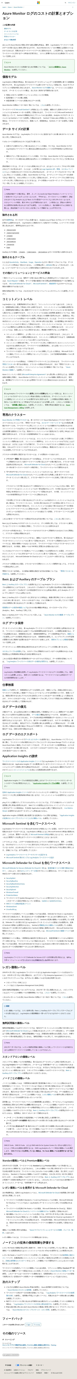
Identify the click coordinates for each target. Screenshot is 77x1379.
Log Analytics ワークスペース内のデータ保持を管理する (27, 661)
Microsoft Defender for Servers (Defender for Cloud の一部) (23, 868)
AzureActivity (14, 262)
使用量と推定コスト (19, 405)
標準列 (9, 220)
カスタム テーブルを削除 (11, 651)
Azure (10, 7)
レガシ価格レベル (48, 1094)
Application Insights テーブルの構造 (46, 783)
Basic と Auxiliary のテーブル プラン (15, 584)
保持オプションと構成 (59, 639)
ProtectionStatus (12, 895)
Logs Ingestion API (48, 169)
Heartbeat (23, 262)
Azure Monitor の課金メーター (62, 1271)
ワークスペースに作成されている (34, 960)
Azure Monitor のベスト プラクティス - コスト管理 (31, 1310)
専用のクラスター (9, 36)
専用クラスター (8, 364)
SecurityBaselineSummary (15, 884)
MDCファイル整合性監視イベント (18, 904)
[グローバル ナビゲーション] (2, 3)
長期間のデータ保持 (9, 607)
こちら (42, 105)
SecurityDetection (12, 887)
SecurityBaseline (12, 881)
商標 (45, 1373)
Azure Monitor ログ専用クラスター (14, 420)
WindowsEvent (11, 906)
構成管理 (52, 283)
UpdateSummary (55, 901)
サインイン (71, 3)
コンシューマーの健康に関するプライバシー (18, 1373)
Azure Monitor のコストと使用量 (19, 1290)
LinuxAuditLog (11, 909)
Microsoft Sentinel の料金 (40, 834)
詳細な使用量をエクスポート (16, 1261)
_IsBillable (48, 265)
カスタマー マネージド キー (52, 423)
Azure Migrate (12, 281)
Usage (31, 262)
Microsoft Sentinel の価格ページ (57, 931)
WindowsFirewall (12, 892)
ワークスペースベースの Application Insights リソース (21, 761)
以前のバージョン (19, 1370)
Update (44, 901)
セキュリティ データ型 (29, 871)
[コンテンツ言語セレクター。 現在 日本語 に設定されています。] (8, 1365)
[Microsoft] (38, 2)
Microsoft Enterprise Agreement (33, 374)
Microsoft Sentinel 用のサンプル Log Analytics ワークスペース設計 (30, 857)
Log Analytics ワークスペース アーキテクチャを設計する (26, 855)
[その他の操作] (73, 7)
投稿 (37, 1370)
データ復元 (36, 715)
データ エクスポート (32, 739)
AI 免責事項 (7, 1370)
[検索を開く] (65, 3)
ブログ (30, 1370)
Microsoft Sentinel (22, 109)
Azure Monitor (18, 7)
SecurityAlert (10, 878)
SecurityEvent (11, 889)
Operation (38, 262)
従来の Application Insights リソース (15, 792)
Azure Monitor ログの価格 (41, 87)
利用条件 (39, 1373)
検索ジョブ (23, 607)
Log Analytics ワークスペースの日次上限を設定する (33, 1304)
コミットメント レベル (11, 34)
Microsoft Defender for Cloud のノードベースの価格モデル (27, 1211)
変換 (58, 169)
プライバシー (45, 1370)
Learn (4, 7)
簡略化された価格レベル (48, 925)
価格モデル (7, 28)
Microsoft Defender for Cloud (19, 283)
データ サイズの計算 (10, 31)
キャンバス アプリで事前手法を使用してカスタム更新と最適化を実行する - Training (29, 1345)
